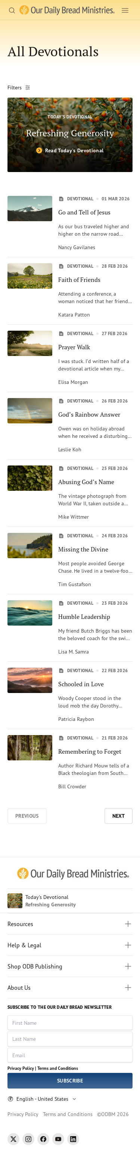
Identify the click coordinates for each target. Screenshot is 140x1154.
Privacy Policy (22, 1114)
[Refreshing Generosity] (70, 135)
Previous (27, 816)
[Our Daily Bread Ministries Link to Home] (67, 10)
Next (118, 816)
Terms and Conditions (57, 1068)
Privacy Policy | (21, 1068)
